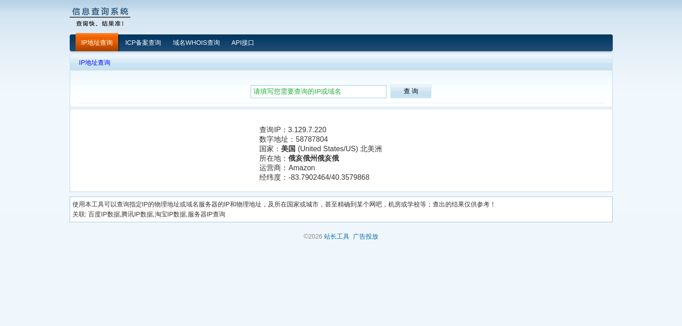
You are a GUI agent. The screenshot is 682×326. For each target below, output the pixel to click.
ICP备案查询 (143, 42)
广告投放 (365, 236)
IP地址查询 (97, 42)
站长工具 (336, 236)
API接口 (243, 42)
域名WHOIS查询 (196, 42)
